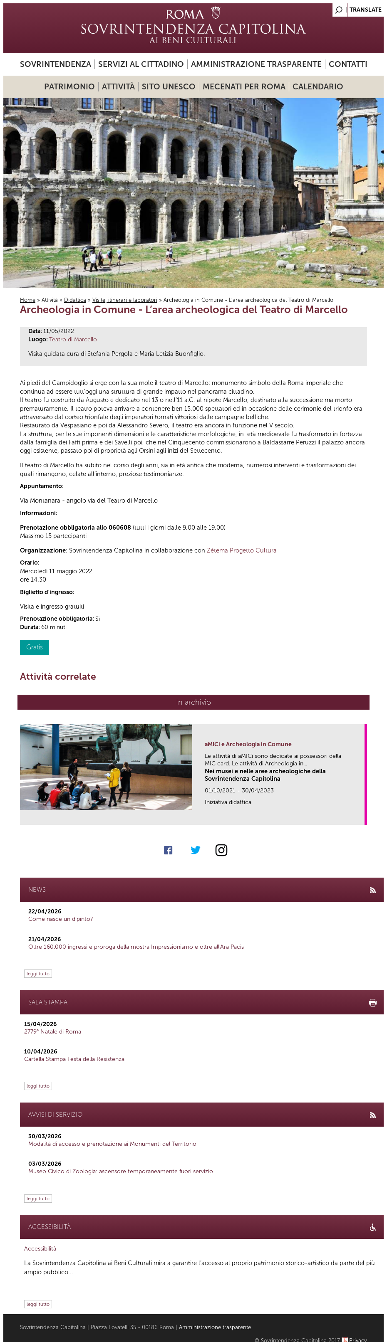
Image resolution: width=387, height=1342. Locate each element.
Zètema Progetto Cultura (242, 550)
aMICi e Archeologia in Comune (248, 744)
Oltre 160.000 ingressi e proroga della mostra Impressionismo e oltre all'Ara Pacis (136, 946)
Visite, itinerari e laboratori (124, 300)
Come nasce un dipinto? (60, 919)
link (361, 815)
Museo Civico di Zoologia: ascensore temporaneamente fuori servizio (120, 1171)
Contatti (348, 64)
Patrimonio (69, 86)
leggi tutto (38, 974)
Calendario (318, 86)
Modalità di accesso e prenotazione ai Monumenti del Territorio (112, 1143)
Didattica (75, 300)
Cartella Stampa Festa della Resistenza (74, 1059)
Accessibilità (40, 1248)
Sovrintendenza (55, 64)
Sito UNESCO (169, 86)
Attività (118, 86)
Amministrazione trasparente (256, 64)
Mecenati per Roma (244, 86)
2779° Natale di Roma (52, 1031)
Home (27, 300)
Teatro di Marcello (73, 339)
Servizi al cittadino (141, 64)
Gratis (34, 647)
